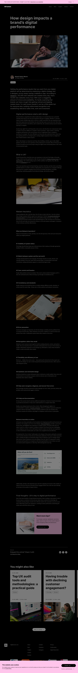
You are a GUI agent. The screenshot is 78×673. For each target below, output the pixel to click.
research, (13, 96)
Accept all (69, 665)
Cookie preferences (67, 669)
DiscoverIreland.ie (45, 424)
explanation (24, 162)
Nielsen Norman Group (52, 159)
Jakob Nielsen (19, 161)
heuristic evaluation (35, 408)
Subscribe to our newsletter (36, 1)
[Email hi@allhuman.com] (18, 644)
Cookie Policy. (8, 668)
